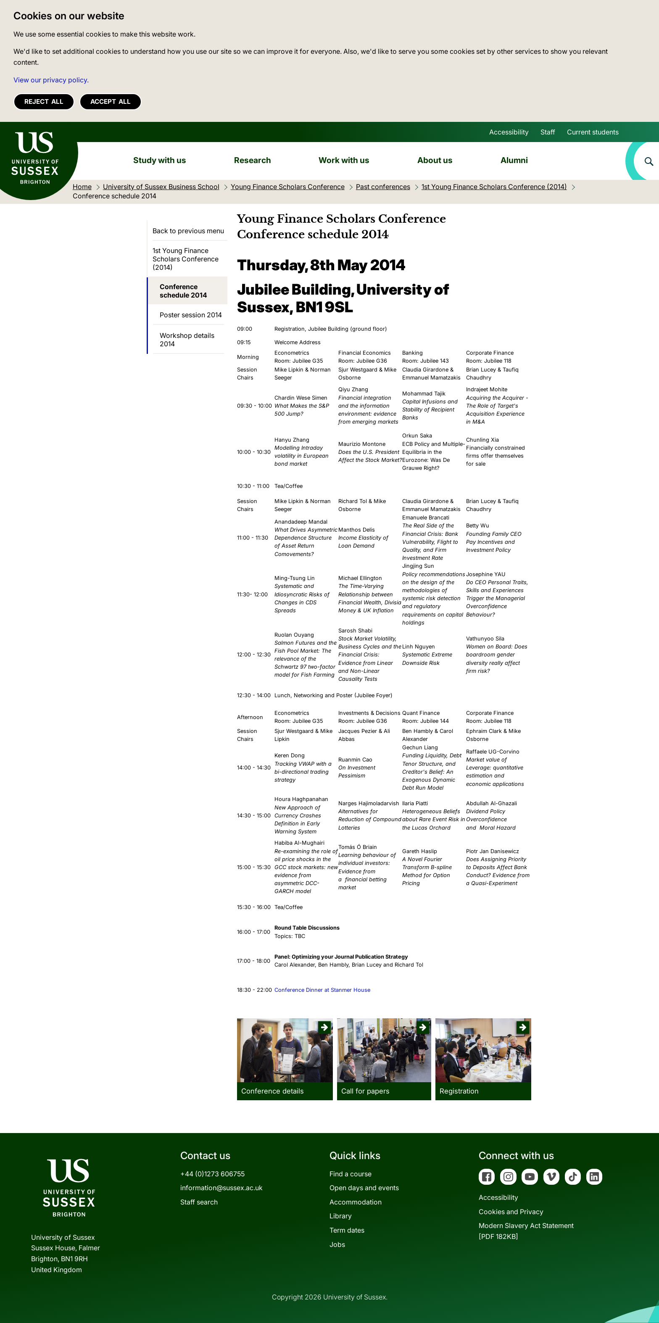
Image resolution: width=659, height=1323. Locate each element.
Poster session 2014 (191, 315)
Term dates (347, 1230)
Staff (547, 132)
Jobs (337, 1244)
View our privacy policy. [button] (51, 80)
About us (435, 160)
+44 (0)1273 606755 (212, 1174)
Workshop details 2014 (187, 339)
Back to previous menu (188, 231)
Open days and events (364, 1187)
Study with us (159, 160)
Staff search (199, 1202)
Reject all (43, 101)
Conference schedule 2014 (183, 290)
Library (341, 1216)
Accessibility (509, 132)
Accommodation (356, 1202)
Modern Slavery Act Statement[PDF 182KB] (526, 1231)
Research (252, 160)
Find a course (351, 1174)
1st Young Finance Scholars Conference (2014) (186, 258)
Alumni (514, 160)
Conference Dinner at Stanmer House (322, 990)
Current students (593, 132)
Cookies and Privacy (511, 1211)
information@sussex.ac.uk (221, 1187)
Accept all (110, 101)
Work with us (344, 160)
